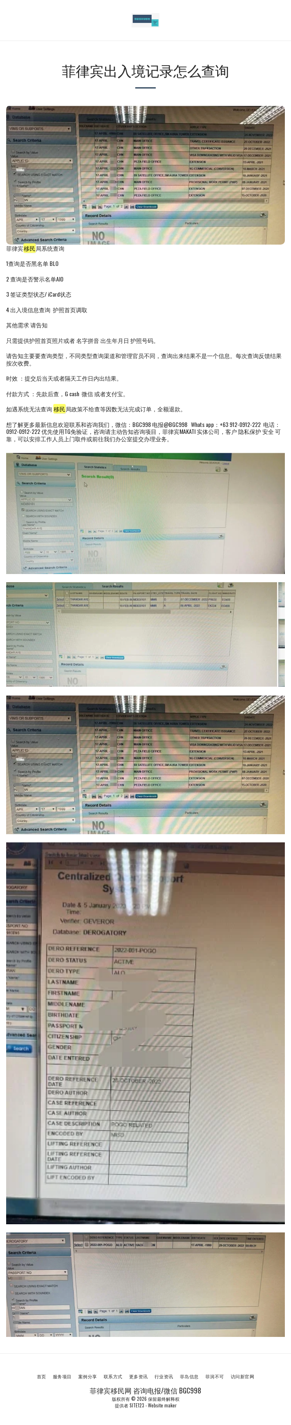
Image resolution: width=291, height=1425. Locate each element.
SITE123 (137, 1405)
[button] (9, 20)
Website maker (162, 1405)
